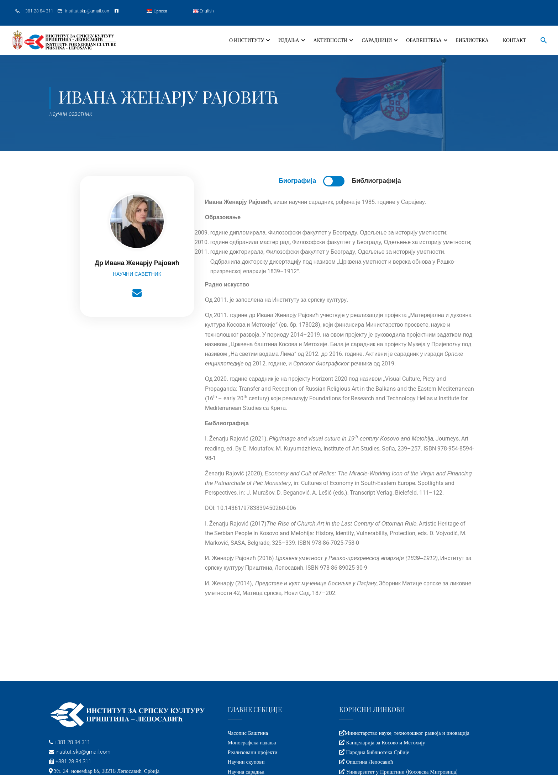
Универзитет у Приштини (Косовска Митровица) (401, 772)
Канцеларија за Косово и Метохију (384, 742)
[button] (540, 41)
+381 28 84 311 (38, 11)
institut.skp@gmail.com (88, 11)
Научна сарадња (246, 772)
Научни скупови (246, 762)
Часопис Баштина (248, 733)
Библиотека (472, 40)
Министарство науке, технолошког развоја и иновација (406, 733)
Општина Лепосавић (368, 762)
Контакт (514, 40)
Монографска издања (252, 742)
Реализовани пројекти (253, 752)
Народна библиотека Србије (376, 752)
